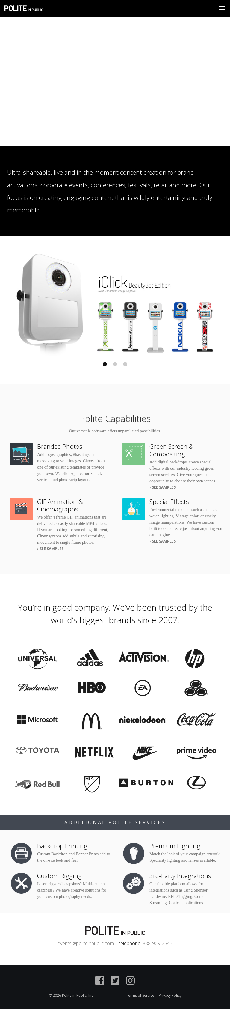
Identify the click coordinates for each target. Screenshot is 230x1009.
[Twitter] (115, 981)
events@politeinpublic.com (86, 943)
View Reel (205, 118)
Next (169, 303)
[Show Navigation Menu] (222, 8)
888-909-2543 (157, 943)
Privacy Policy (170, 995)
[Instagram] (130, 981)
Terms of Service (140, 995)
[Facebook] (99, 981)
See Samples (164, 487)
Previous (60, 303)
